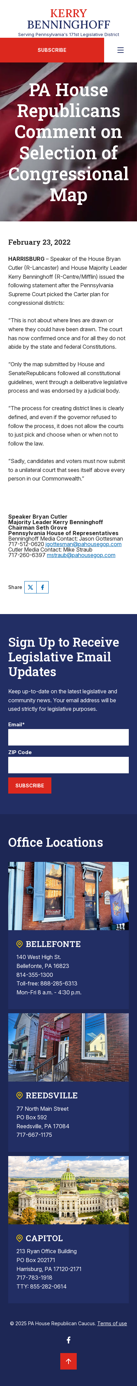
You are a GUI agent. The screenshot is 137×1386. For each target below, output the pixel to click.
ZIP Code (20, 752)
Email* (16, 725)
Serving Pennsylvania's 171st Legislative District (68, 21)
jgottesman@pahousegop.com (84, 544)
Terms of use (112, 1323)
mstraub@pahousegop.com (81, 555)
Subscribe (52, 50)
